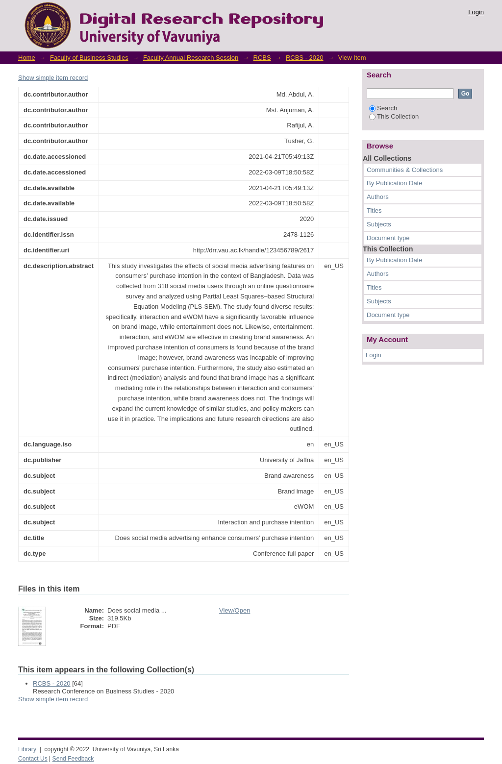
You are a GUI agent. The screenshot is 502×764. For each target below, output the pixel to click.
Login (476, 12)
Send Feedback (73, 758)
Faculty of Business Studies (89, 57)
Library (27, 749)
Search (383, 108)
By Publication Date (394, 183)
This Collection (394, 116)
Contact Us (33, 758)
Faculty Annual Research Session (190, 57)
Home (26, 57)
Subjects (379, 224)
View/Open (234, 610)
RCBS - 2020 (305, 57)
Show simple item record (53, 77)
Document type (388, 238)
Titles (374, 210)
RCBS (262, 57)
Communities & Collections (405, 169)
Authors (378, 196)
